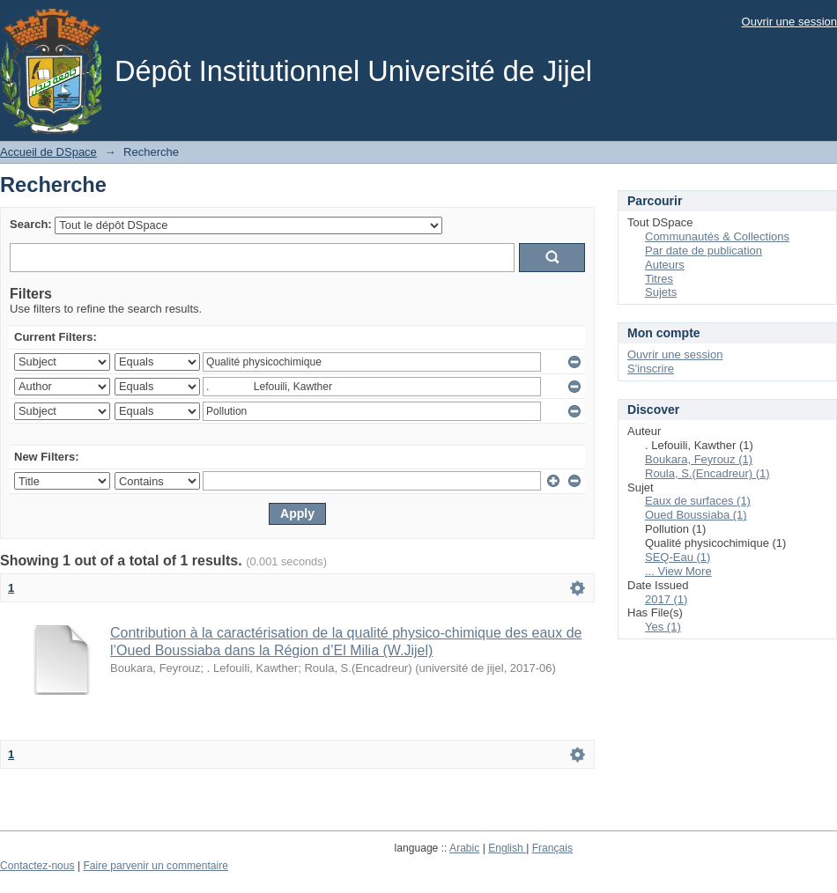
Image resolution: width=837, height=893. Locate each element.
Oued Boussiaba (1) (696, 514)
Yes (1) (663, 626)
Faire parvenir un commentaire (155, 866)
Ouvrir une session (789, 21)
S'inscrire (650, 368)
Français (552, 848)
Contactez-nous (37, 866)
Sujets (661, 292)
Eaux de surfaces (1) (698, 500)
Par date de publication (703, 250)
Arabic (464, 848)
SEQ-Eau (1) (677, 557)
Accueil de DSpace (48, 152)
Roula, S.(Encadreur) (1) (707, 473)
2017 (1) (666, 599)
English (507, 848)
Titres (659, 278)
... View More (678, 571)
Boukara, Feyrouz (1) (698, 459)
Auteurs (665, 264)
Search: (31, 224)
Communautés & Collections (717, 236)
